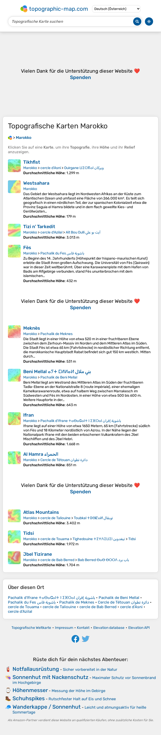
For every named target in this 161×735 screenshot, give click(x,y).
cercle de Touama (54, 539)
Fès (27, 247)
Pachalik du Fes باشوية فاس (62, 253)
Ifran (28, 415)
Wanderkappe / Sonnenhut (47, 707)
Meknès (31, 328)
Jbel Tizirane (37, 554)
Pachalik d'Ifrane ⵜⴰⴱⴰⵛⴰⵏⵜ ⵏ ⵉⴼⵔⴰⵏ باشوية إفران (80, 421)
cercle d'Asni (50, 168)
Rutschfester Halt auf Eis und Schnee (82, 699)
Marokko (30, 168)
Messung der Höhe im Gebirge (78, 690)
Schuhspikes (29, 698)
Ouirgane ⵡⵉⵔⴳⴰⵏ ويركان (84, 168)
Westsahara (36, 183)
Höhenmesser (30, 690)
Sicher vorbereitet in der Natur (90, 669)
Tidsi (28, 533)
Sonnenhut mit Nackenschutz (50, 677)
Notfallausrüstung (36, 669)
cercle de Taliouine (55, 518)
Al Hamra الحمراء (40, 454)
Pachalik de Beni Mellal (58, 377)
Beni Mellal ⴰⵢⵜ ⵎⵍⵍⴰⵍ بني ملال (57, 371)
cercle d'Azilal (51, 232)
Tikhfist (31, 162)
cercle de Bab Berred (57, 560)
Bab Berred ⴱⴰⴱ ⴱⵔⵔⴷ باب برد (103, 560)
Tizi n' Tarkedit (39, 226)
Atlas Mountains (41, 512)
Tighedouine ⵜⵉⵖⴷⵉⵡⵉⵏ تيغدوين (99, 539)
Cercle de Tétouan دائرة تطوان (64, 460)
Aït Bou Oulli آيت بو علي (83, 232)
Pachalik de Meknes (56, 334)
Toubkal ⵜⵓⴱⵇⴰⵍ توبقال (93, 518)
